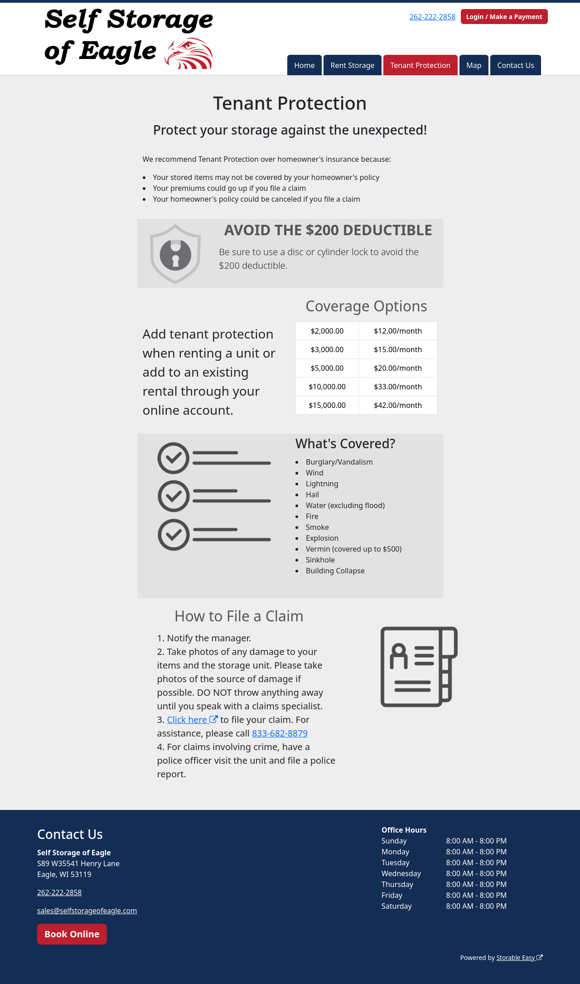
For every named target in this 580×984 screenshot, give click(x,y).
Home (304, 65)
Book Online (72, 933)
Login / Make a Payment (504, 16)
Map (473, 65)
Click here (193, 719)
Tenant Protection (420, 65)
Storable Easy (519, 957)
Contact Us (515, 65)
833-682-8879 (280, 733)
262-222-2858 (433, 17)
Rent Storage (352, 65)
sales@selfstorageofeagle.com (88, 911)
